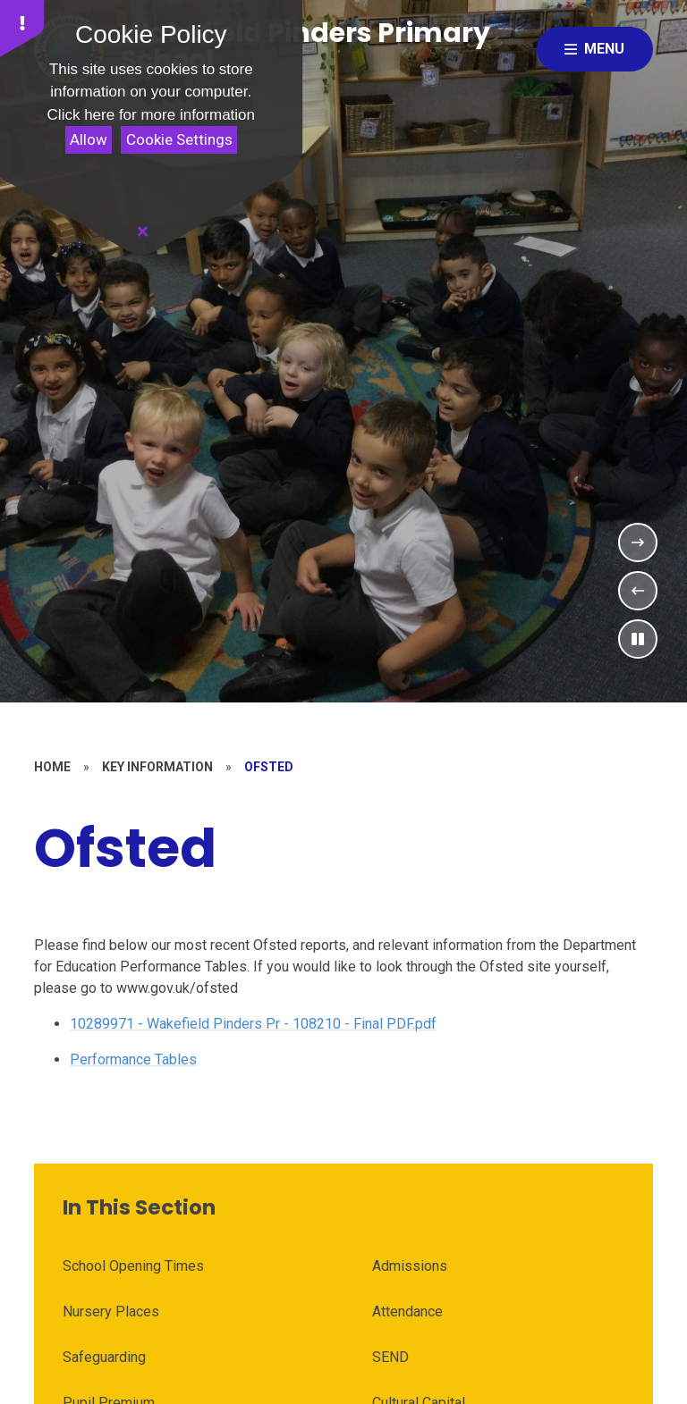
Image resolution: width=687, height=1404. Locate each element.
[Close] (143, 231)
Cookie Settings (179, 139)
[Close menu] (595, 49)
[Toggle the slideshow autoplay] (637, 639)
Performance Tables (133, 1059)
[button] (22, 29)
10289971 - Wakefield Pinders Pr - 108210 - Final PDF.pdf (253, 1023)
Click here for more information (151, 114)
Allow (88, 139)
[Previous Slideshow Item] (637, 590)
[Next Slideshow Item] (637, 542)
